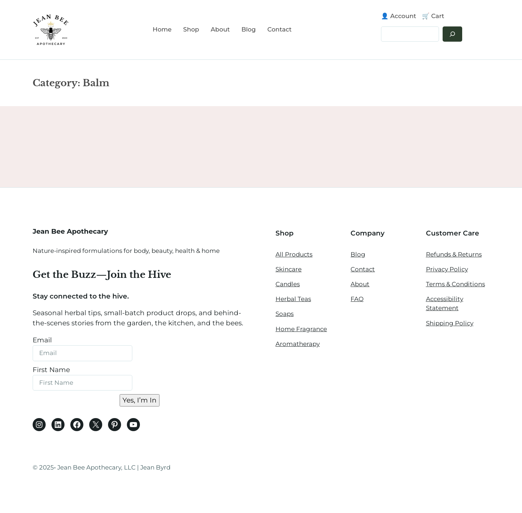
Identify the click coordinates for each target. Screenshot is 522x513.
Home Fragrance (301, 329)
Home (162, 29)
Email (42, 340)
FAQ (357, 299)
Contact (363, 269)
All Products (294, 254)
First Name (51, 370)
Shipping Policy (449, 323)
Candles (288, 284)
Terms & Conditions (455, 284)
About (360, 284)
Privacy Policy (447, 269)
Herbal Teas (293, 299)
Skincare (289, 269)
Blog (358, 254)
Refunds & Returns (454, 254)
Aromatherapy (298, 343)
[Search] (452, 34)
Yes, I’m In (140, 400)
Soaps (285, 313)
